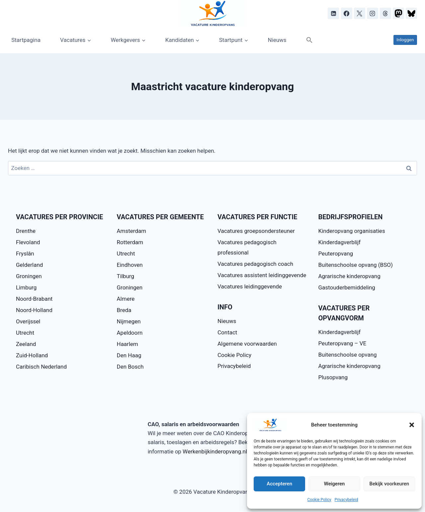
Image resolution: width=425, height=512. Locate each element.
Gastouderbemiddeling (346, 287)
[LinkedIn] (333, 13)
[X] (359, 13)
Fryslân (25, 253)
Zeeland (26, 344)
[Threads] (385, 13)
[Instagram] (372, 13)
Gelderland (29, 264)
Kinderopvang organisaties (351, 231)
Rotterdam (130, 242)
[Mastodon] (398, 13)
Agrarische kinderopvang (349, 276)
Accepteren (279, 484)
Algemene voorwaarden (247, 343)
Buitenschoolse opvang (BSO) (355, 264)
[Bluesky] (411, 13)
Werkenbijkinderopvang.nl (215, 451)
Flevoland (28, 242)
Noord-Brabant (34, 298)
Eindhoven (130, 264)
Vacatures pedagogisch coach (255, 263)
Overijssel (28, 321)
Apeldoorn (130, 332)
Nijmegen (129, 321)
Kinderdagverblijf (339, 242)
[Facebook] (346, 13)
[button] (411, 425)
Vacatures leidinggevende (249, 286)
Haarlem (127, 344)
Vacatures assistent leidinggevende (261, 275)
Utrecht (25, 332)
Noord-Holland (34, 310)
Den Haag (129, 355)
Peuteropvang (335, 253)
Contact (227, 332)
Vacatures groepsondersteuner (256, 231)
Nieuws (277, 40)
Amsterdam (131, 231)
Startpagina (26, 40)
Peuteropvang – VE (342, 343)
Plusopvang (333, 377)
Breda (124, 310)
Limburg (26, 287)
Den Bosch (130, 366)
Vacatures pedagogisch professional (247, 247)
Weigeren (334, 484)
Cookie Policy (319, 499)
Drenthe (26, 231)
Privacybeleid (346, 499)
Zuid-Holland (32, 355)
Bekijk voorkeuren (389, 484)
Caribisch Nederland (41, 366)
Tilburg (125, 276)
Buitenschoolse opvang (347, 354)
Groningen (29, 276)
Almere (126, 298)
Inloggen (405, 39)
